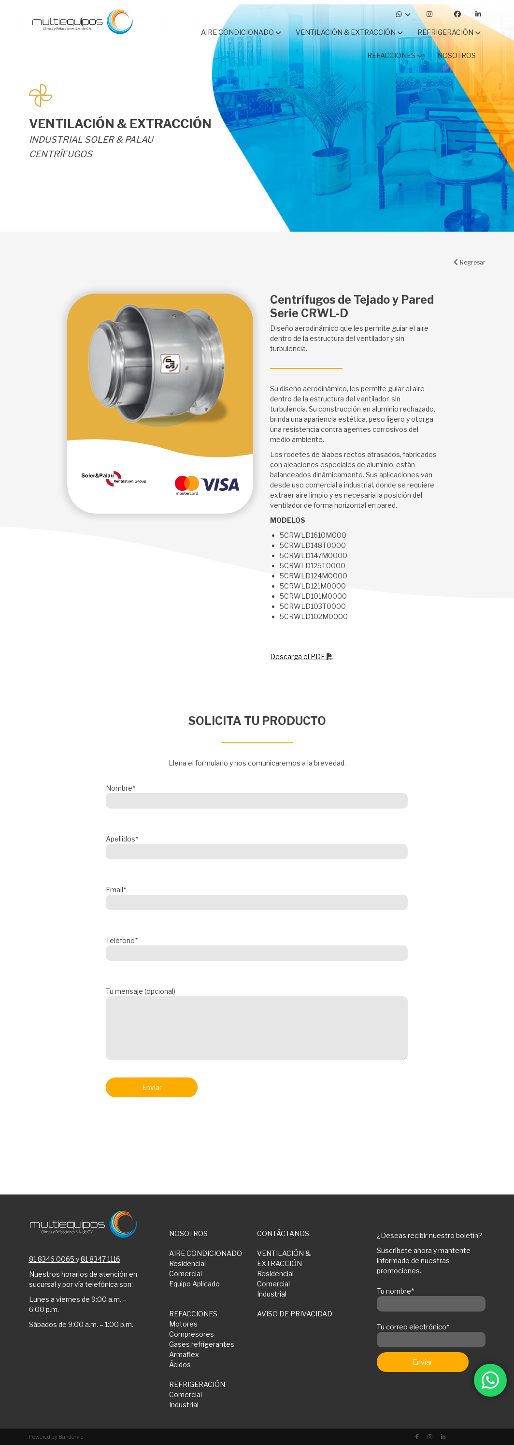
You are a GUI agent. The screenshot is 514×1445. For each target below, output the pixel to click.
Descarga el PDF (301, 656)
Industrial (271, 1294)
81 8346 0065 (51, 1259)
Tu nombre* (431, 1297)
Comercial (185, 1273)
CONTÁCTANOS (283, 1233)
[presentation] (179, 1130)
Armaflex (184, 1354)
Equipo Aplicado (194, 1284)
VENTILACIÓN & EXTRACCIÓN (284, 1258)
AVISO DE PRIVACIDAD (294, 1314)
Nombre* (257, 794)
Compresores (191, 1334)
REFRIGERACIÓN (197, 1384)
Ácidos (180, 1364)
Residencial (187, 1263)
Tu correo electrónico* (431, 1333)
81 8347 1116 (100, 1259)
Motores (183, 1324)
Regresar (469, 262)
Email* (257, 896)
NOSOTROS (188, 1233)
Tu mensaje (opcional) (257, 1024)
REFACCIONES (193, 1314)
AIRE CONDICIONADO (205, 1253)
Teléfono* (257, 947)
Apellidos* (257, 845)
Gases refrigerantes (201, 1344)
